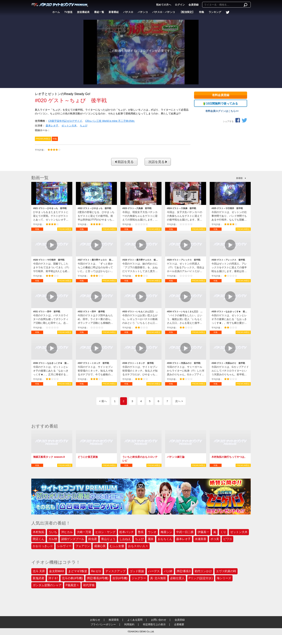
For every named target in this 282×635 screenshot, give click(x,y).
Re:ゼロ (96, 571)
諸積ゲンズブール (72, 539)
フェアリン (83, 546)
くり (223, 532)
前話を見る (124, 162)
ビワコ (227, 539)
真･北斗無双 (158, 578)
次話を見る (157, 162)
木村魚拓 (38, 532)
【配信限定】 (187, 12)
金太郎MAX (56, 571)
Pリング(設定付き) (201, 578)
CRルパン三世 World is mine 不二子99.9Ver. (110, 120)
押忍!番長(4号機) (97, 578)
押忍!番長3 (183, 571)
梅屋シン (166, 532)
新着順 (239, 178)
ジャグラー (139, 578)
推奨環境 (114, 619)
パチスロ (128, 12)
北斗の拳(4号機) (72, 578)
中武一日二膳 (185, 532)
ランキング (215, 12)
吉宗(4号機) (120, 578)
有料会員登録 (220, 95)
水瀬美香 (200, 539)
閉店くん (38, 539)
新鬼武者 (38, 578)
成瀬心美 (100, 546)
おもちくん (165, 539)
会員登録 (193, 4)
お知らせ (95, 619)
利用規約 (129, 624)
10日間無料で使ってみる (220, 103)
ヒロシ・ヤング (105, 532)
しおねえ (125, 539)
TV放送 (68, 12)
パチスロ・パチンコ (163, 12)
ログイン (180, 4)
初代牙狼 (89, 585)
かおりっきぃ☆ (43, 546)
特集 (201, 12)
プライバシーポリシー (103, 624)
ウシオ (152, 532)
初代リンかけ (203, 571)
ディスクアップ (115, 571)
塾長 (141, 532)
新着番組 (114, 12)
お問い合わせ (158, 619)
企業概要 (179, 624)
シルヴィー (64, 546)
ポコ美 (214, 539)
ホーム (56, 12)
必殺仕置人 (177, 578)
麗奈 (151, 539)
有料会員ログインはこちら (220, 111)
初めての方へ (163, 4)
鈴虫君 (92, 539)
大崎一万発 (84, 532)
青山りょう (108, 539)
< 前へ (103, 401)
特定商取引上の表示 (154, 624)
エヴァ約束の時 (226, 571)
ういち (52, 532)
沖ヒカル (67, 532)
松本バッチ (126, 532)
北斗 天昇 (39, 571)
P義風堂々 (72, 585)
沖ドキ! (53, 578)
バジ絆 (168, 571)
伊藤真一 (203, 532)
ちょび (83, 125)
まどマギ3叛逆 (77, 571)
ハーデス (154, 571)
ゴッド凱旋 (137, 571)
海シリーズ (224, 578)
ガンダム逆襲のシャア (47, 585)
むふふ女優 (117, 546)
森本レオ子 (52, 125)
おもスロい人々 (138, 546)
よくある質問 (134, 619)
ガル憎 (52, 539)
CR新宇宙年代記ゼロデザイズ (65, 120)
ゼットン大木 (69, 125)
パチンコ (143, 12)
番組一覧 (99, 12)
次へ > (179, 401)
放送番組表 (83, 12)
